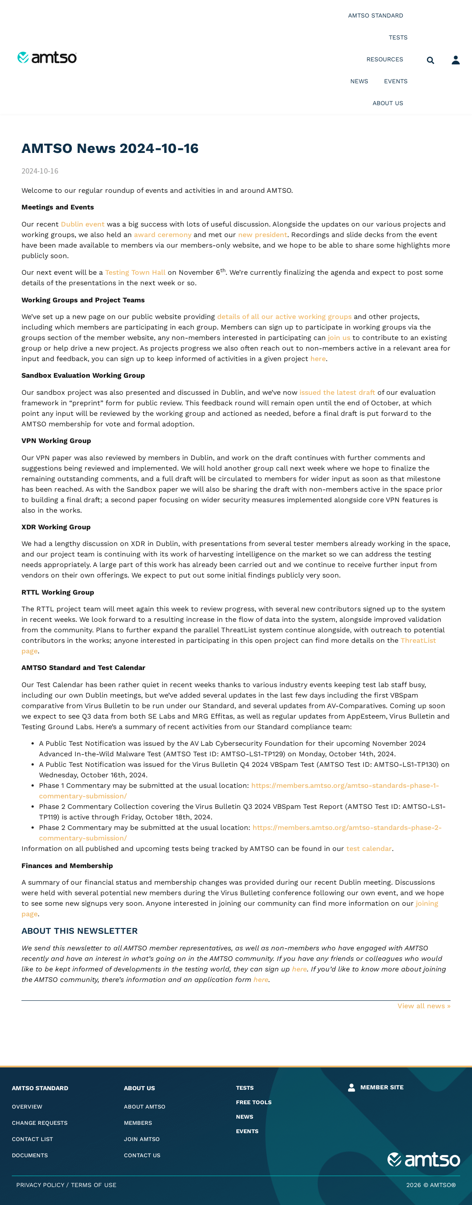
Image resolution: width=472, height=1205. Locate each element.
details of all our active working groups (284, 316)
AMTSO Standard (378, 15)
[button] (430, 60)
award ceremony (162, 234)
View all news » (424, 1006)
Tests (398, 37)
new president (262, 234)
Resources (387, 59)
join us (339, 337)
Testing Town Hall (135, 272)
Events (396, 81)
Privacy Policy (40, 1184)
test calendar (369, 848)
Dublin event (83, 224)
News (359, 81)
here (318, 358)
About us (390, 103)
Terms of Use (93, 1184)
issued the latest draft (337, 392)
